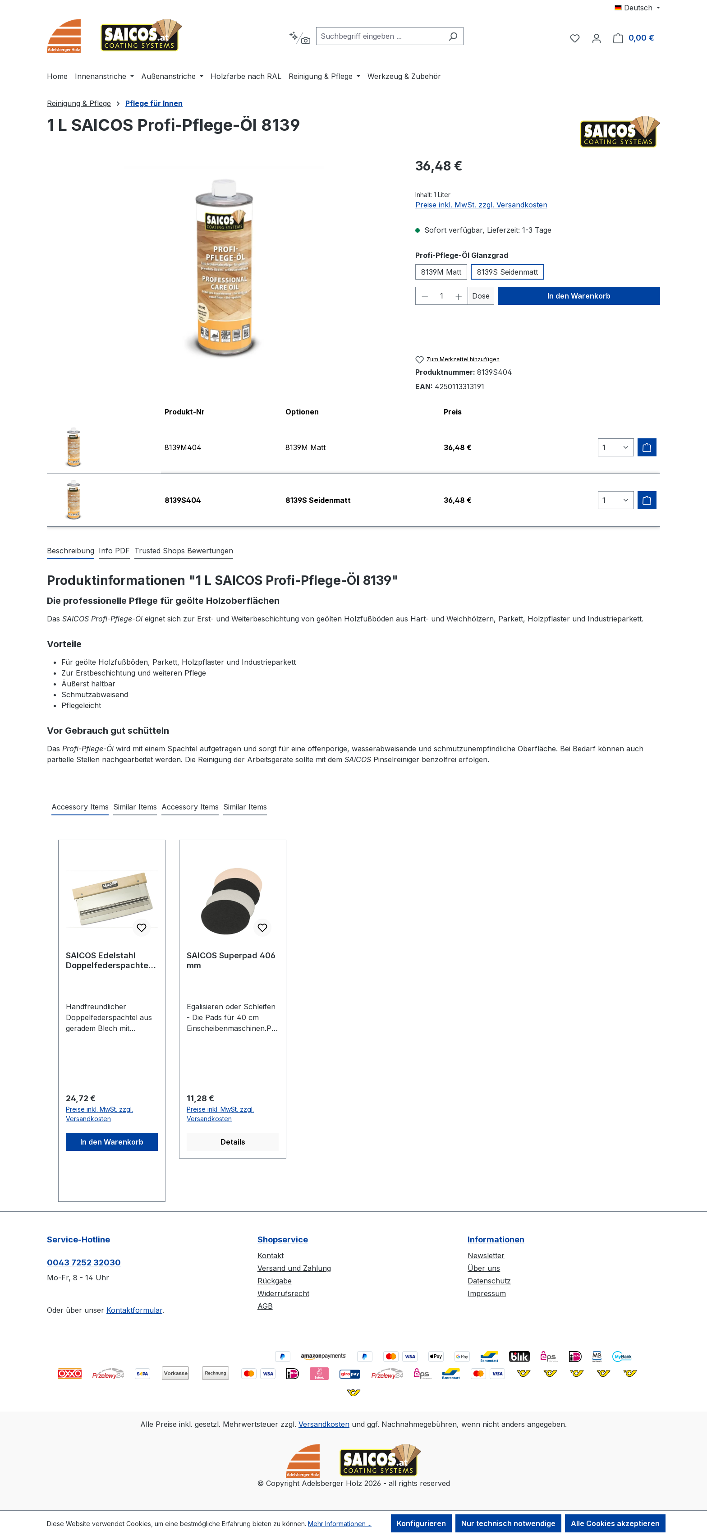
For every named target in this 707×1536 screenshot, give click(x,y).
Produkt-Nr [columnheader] (185, 411)
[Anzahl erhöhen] (459, 296)
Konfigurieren (421, 1523)
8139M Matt (441, 271)
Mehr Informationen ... (340, 1523)
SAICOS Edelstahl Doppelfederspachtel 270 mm (108, 960)
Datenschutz (489, 1280)
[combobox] (379, 36)
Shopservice (282, 1239)
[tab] (70, 551)
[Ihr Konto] (596, 38)
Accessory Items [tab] (80, 806)
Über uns (484, 1268)
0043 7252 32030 (84, 1262)
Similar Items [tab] (135, 806)
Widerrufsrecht (283, 1293)
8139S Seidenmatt (507, 271)
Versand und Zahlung (294, 1268)
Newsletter (486, 1255)
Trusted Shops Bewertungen (183, 550)
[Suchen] (453, 36)
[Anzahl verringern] (424, 296)
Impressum (487, 1293)
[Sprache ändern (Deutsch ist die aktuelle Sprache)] (637, 7)
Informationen (496, 1239)
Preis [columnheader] (453, 411)
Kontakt (270, 1255)
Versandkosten (323, 1424)
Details (232, 1141)
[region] (222, 269)
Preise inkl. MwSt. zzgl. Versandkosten (481, 204)
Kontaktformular (134, 1310)
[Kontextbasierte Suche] (299, 38)
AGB (265, 1306)
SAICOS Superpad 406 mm (231, 960)
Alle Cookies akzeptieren (615, 1523)
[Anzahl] (441, 296)
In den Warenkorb (579, 295)
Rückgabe (274, 1280)
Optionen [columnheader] (302, 411)
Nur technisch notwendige (508, 1523)
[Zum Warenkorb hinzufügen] (647, 447)
